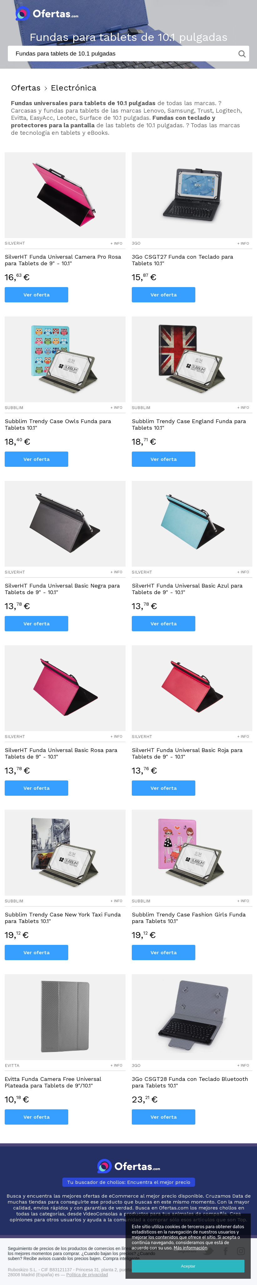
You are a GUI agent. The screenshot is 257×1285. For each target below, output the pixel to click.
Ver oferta (36, 295)
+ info (116, 243)
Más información (191, 1248)
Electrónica (73, 87)
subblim (14, 407)
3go (136, 243)
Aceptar (188, 1266)
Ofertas (26, 87)
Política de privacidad (87, 1274)
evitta (12, 1065)
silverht (15, 243)
